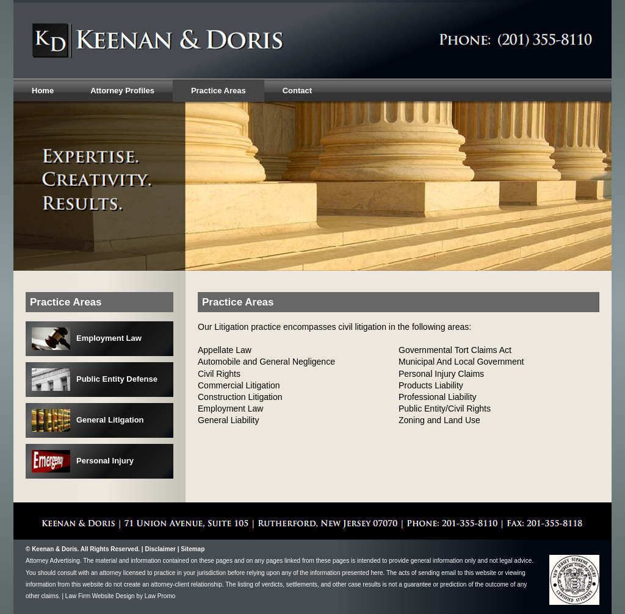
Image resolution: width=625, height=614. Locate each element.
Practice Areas (218, 90)
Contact (297, 90)
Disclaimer (160, 549)
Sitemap (192, 549)
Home (43, 90)
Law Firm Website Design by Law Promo (120, 596)
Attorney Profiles (122, 90)
